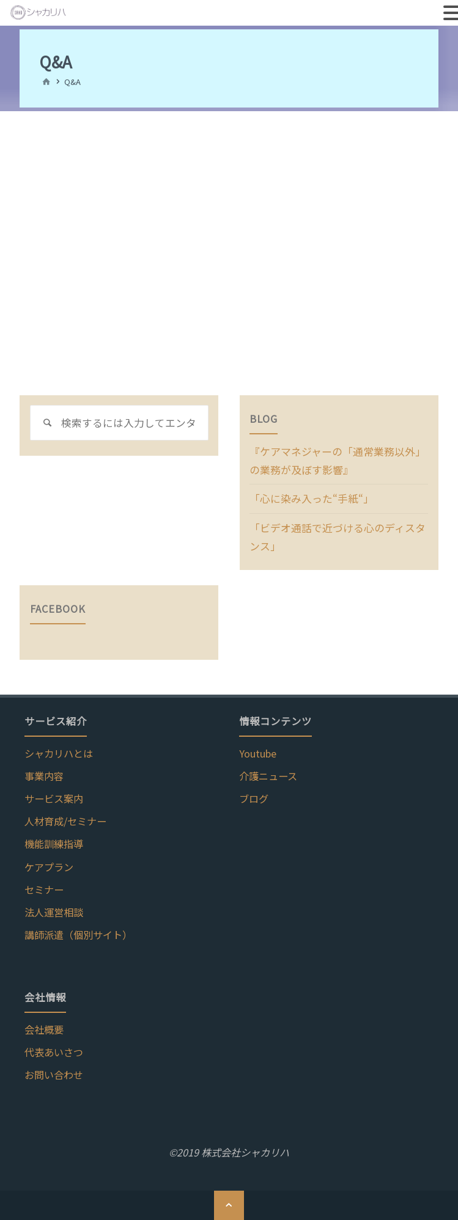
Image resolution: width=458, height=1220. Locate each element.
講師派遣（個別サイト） (78, 930)
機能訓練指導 (53, 839)
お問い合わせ (53, 1069)
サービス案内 (53, 794)
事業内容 (44, 771)
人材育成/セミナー (65, 816)
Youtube (257, 749)
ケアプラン (48, 862)
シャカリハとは (58, 749)
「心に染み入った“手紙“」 (308, 496)
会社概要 (44, 1024)
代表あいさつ (53, 1047)
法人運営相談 (53, 907)
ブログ (253, 794)
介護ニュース (268, 771)
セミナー (44, 884)
